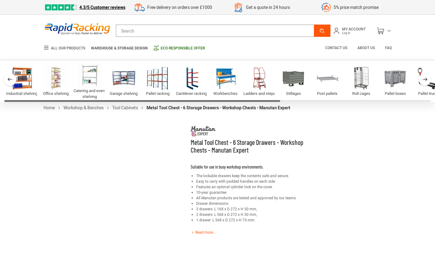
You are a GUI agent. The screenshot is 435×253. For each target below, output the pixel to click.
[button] (322, 31)
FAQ (388, 47)
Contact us (336, 47)
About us (366, 47)
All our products (64, 48)
